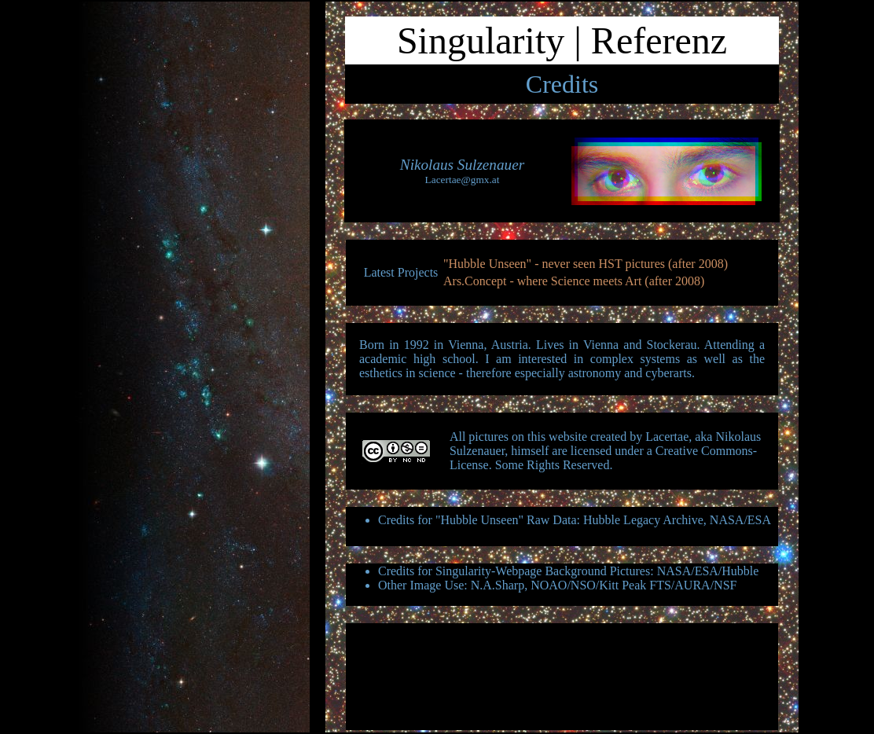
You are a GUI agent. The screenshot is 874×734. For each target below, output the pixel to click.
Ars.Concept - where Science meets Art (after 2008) (573, 281)
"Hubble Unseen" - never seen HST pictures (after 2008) (585, 263)
